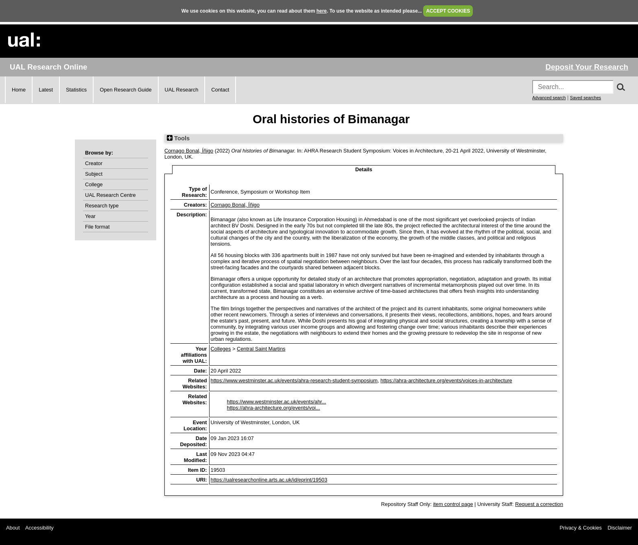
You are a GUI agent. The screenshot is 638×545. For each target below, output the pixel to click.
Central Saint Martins (261, 349)
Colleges (221, 349)
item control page (453, 504)
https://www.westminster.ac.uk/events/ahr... (276, 402)
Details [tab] (363, 169)
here (322, 11)
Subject (94, 174)
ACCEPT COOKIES (448, 11)
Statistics (76, 90)
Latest (46, 90)
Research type (102, 206)
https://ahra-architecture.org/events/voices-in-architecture (446, 380)
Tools (178, 138)
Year (90, 216)
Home (19, 90)
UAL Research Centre (110, 195)
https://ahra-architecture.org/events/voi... (273, 408)
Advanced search (549, 97)
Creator (94, 163)
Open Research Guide (125, 90)
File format (97, 227)
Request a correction (539, 504)
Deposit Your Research (586, 67)
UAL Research (182, 90)
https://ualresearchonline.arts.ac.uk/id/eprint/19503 (269, 480)
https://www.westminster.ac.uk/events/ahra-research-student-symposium (294, 380)
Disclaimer (619, 528)
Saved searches (585, 97)
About (13, 528)
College (94, 184)
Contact (220, 90)
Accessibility (39, 528)
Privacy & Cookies (580, 528)
